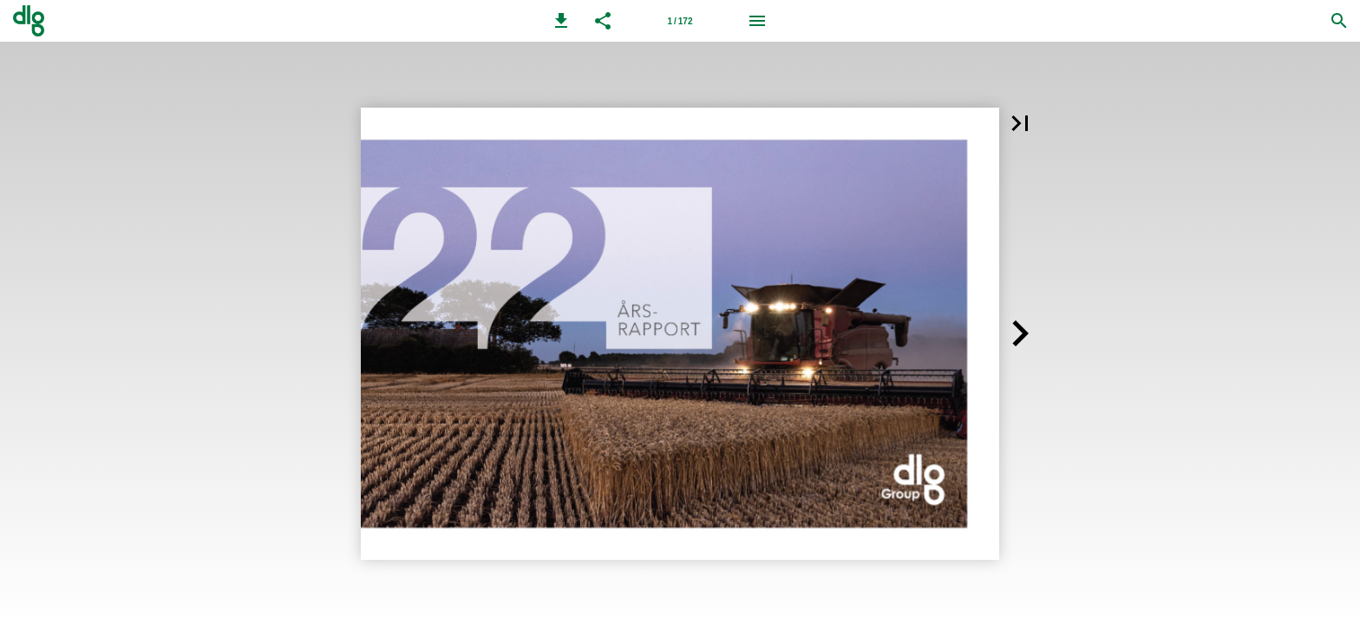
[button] (561, 21)
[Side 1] (680, 21)
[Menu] (757, 21)
